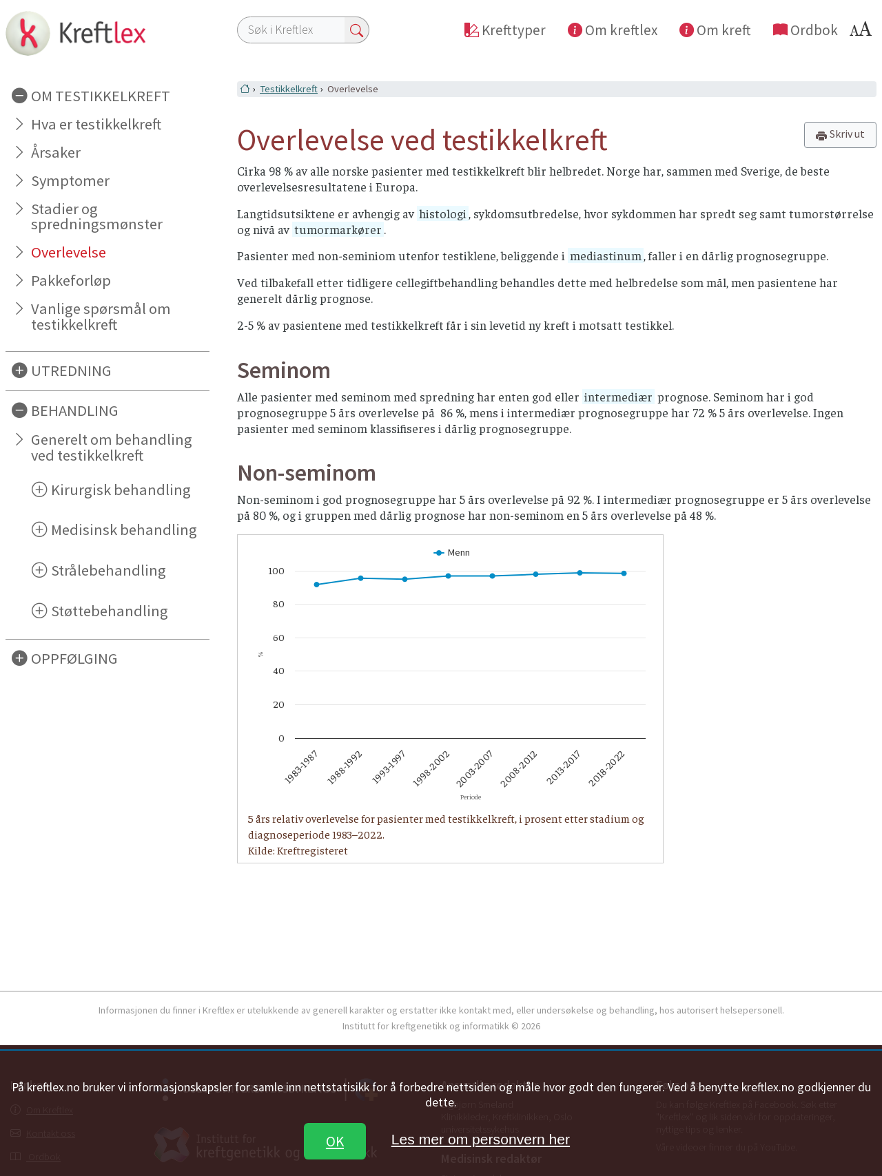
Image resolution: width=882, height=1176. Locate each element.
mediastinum (606, 255)
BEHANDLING (75, 410)
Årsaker (56, 152)
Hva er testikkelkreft (96, 124)
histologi (442, 213)
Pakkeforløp (71, 280)
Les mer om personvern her (480, 1139)
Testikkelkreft (289, 89)
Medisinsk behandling (124, 529)
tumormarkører (338, 229)
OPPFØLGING (74, 658)
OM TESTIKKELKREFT (100, 95)
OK (335, 1141)
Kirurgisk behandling (121, 489)
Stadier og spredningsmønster (97, 216)
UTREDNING (71, 370)
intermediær (618, 396)
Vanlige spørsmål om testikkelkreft (101, 316)
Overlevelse (68, 252)
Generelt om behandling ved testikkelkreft (111, 447)
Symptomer (70, 180)
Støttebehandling (109, 610)
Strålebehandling (108, 570)
